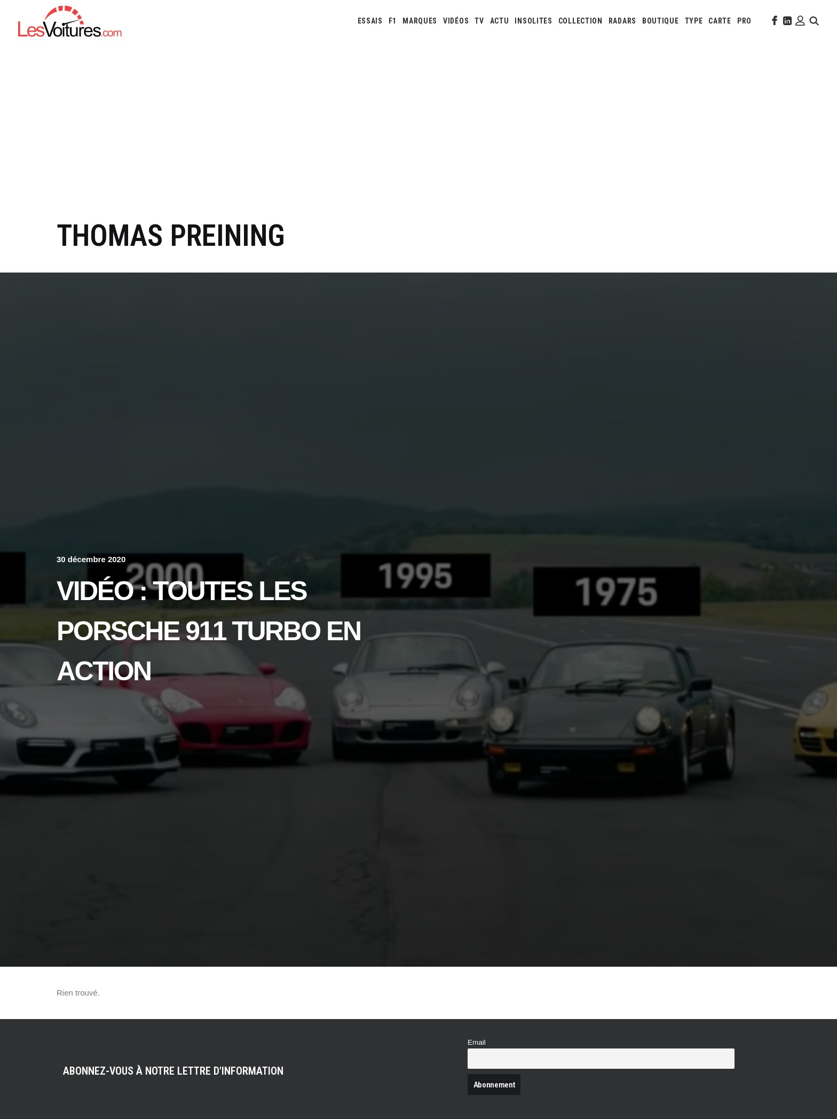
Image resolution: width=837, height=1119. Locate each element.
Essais (370, 21)
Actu (499, 21)
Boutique (660, 21)
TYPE (694, 21)
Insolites (533, 21)
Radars (622, 21)
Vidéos (456, 21)
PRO (744, 21)
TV (479, 21)
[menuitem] (370, 21)
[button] (773, 21)
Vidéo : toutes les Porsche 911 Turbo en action (209, 631)
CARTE (719, 21)
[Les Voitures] (70, 21)
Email (477, 1042)
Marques (419, 21)
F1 (393, 21)
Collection (580, 21)
